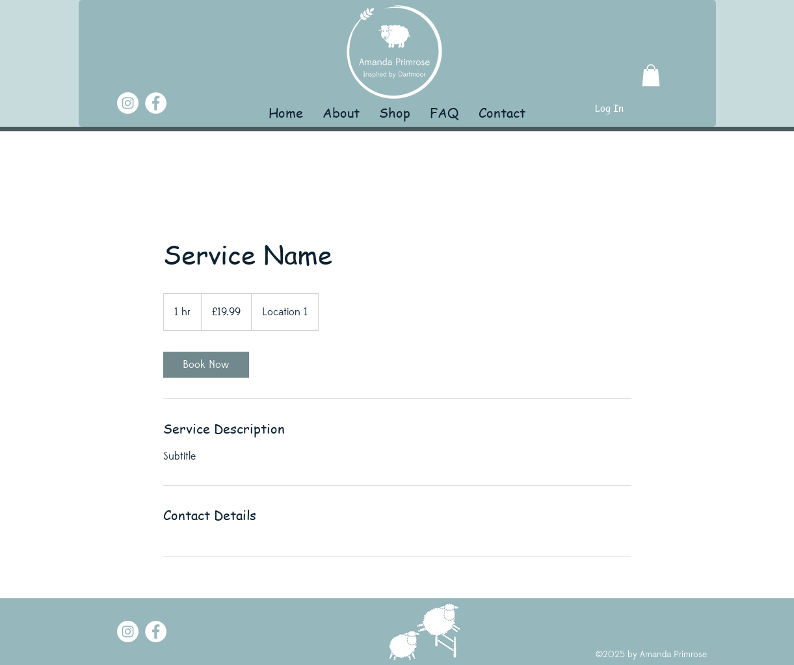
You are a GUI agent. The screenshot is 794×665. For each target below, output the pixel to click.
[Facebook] (155, 103)
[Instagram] (128, 103)
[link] (206, 365)
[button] (651, 75)
